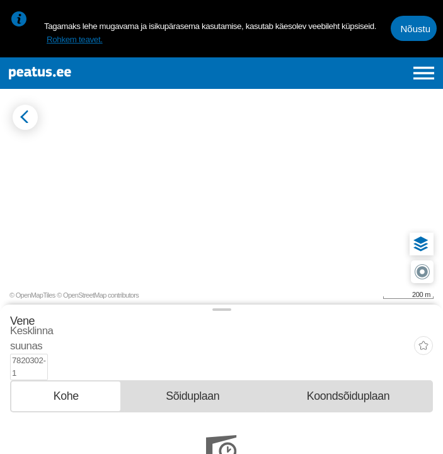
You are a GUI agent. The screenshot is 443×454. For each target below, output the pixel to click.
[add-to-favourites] (423, 334)
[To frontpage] (88, 73)
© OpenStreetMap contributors (98, 295)
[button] (421, 244)
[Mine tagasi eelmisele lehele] (25, 117)
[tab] (65, 369)
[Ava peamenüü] (424, 73)
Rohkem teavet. (75, 39)
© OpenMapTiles (32, 295)
